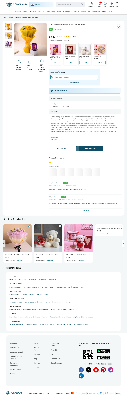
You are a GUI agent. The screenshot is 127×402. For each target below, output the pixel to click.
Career (12, 374)
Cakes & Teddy (14, 294)
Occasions (96, 12)
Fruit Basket (57, 302)
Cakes (25, 12)
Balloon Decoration (45, 302)
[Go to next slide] (123, 243)
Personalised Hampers (57, 317)
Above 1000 (32, 279)
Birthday (41, 12)
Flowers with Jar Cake (63, 287)
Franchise (54, 350)
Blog (35, 359)
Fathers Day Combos (81, 324)
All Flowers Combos (79, 287)
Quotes (36, 367)
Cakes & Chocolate (28, 294)
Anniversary (50, 12)
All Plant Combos (68, 309)
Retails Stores (15, 369)
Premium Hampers (26, 317)
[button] (8, 26)
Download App (56, 363)
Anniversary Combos (16, 324)
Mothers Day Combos (64, 324)
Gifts (59, 12)
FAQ (52, 354)
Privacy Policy (36, 349)
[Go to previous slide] (4, 243)
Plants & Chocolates (29, 309)
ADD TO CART (62, 148)
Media (36, 343)
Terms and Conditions (14, 364)
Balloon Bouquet (30, 302)
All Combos (67, 302)
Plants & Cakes (43, 309)
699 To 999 (22, 279)
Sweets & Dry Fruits (73, 317)
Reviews (37, 354)
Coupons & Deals (16, 352)
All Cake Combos (42, 294)
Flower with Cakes (15, 287)
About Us (13, 343)
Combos (33, 12)
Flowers (18, 12)
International (107, 12)
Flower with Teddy (47, 287)
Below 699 (12, 279)
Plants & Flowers (14, 309)
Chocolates (85, 12)
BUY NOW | (89, 148)
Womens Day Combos (47, 324)
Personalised (67, 12)
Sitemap (37, 363)
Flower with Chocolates (31, 287)
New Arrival (52, 279)
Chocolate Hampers (41, 317)
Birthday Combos (31, 324)
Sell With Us (14, 348)
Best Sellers (42, 279)
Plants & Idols (55, 309)
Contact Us (55, 359)
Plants (76, 12)
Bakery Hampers (87, 317)
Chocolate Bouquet (15, 302)
